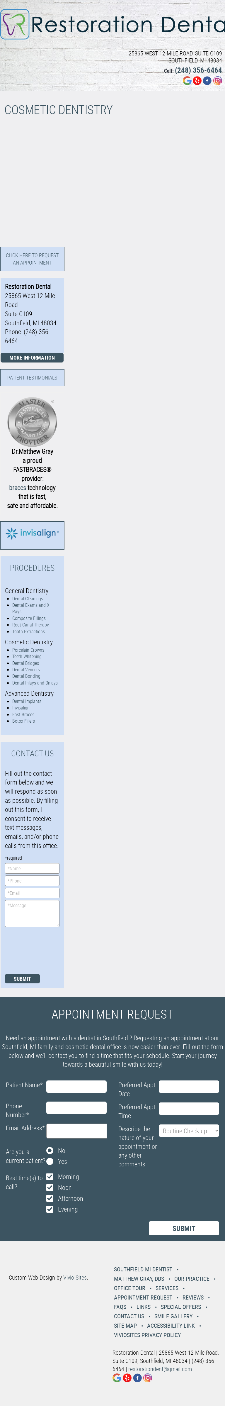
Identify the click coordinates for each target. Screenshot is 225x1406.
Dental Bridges (25, 663)
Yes (62, 1161)
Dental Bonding (26, 676)
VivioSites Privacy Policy (147, 1335)
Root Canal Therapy (30, 624)
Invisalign (21, 707)
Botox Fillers (23, 721)
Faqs (120, 1307)
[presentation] (29, 950)
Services (167, 1288)
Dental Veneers (26, 669)
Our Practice (191, 1279)
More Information (32, 357)
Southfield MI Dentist (143, 1269)
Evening (68, 1209)
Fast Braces (23, 714)
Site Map (125, 1325)
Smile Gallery (173, 1316)
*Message (32, 913)
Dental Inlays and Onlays (35, 683)
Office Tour (129, 1288)
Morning (68, 1176)
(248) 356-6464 (198, 70)
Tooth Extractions (28, 631)
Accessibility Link (171, 1325)
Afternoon (70, 1198)
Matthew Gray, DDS (139, 1279)
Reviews (193, 1297)
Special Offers (181, 1307)
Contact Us (129, 1316)
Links (144, 1307)
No (61, 1150)
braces (17, 487)
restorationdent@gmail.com (160, 1369)
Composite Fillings (29, 618)
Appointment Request (143, 1297)
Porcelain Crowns (28, 650)
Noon (65, 1187)
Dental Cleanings (27, 598)
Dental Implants (26, 701)
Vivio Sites (75, 1277)
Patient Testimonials (32, 377)
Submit (22, 978)
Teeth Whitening (27, 656)
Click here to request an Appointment (32, 259)
